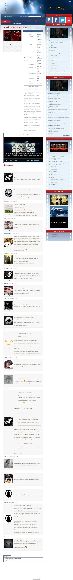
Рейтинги (7, 8)
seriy (23, 333)
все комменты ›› (66, 135)
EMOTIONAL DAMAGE (56, 57)
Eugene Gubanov (52, 126)
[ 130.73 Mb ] (12, 42)
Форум (7, 12)
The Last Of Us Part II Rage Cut (57, 161)
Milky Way (53, 63)
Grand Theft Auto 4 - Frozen (29, 31)
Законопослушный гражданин (57, 40)
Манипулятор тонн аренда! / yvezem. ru (13, 558)
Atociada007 (51, 131)
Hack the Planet (54, 47)
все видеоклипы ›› (66, 73)
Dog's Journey (53, 174)
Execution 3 (53, 184)
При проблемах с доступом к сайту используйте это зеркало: (29, 21)
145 (38, 80)
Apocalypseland (54, 167)
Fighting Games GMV (55, 43)
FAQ (6, 10)
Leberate (50, 115)
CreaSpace (25, 134)
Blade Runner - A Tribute (55, 177)
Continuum (53, 50)
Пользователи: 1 (54, 234)
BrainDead (53, 181)
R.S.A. (23, 392)
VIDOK (23, 413)
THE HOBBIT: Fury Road (56, 154)
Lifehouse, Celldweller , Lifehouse (39, 39)
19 (37, 74)
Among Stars (53, 66)
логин (5, 16)
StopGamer (53, 70)
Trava (52, 60)
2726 (38, 78)
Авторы (7, 7)
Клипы (7, 5)
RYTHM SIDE (53, 171)
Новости (7, 3)
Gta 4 (38, 36)
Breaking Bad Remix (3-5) (56, 164)
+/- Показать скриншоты (33, 86)
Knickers (50, 122)
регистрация (9, 16)
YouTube (30, 134)
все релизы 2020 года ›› (65, 187)
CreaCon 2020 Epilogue (55, 158)
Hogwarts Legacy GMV (55, 53)
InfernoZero (51, 95)
